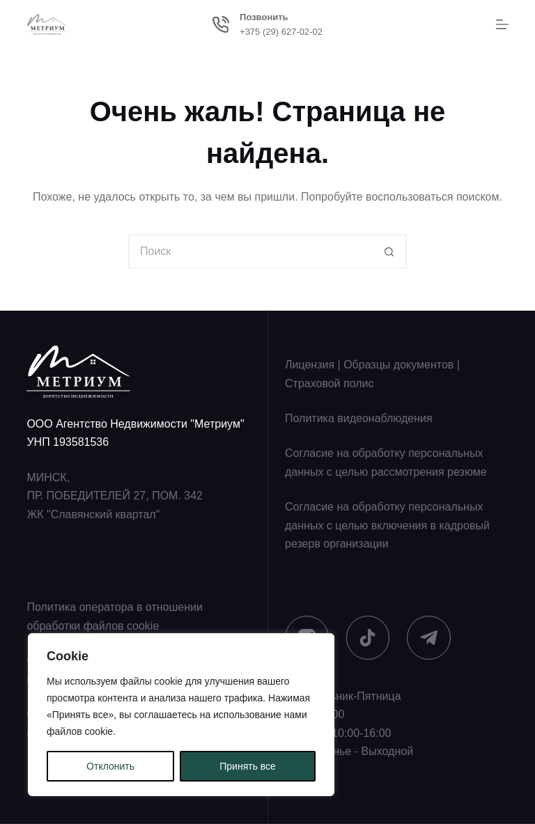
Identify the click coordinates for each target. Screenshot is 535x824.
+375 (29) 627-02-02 (281, 31)
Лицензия (309, 365)
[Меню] (502, 24)
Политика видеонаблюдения (359, 418)
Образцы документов (398, 365)
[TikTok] (368, 638)
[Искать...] (250, 251)
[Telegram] (429, 638)
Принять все (247, 766)
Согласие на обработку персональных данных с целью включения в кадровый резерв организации (387, 525)
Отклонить (110, 766)
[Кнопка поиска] (389, 251)
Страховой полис (329, 383)
